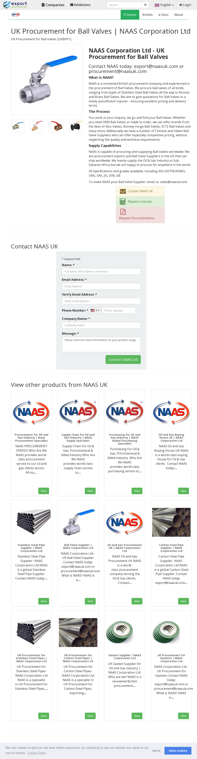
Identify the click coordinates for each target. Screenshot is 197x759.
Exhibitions (80, 5)
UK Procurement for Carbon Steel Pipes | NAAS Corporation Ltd (78, 658)
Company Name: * (76, 319)
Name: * (68, 265)
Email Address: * (74, 280)
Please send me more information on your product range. (101, 344)
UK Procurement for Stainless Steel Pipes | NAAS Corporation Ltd (31, 658)
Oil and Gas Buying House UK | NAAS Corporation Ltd (171, 437)
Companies (53, 5)
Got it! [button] (156, 750)
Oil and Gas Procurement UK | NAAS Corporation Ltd (124, 548)
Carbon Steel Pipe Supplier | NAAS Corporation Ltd (171, 548)
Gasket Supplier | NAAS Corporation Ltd (125, 656)
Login (185, 5)
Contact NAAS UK (123, 359)
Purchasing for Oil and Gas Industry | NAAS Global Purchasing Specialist (124, 439)
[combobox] (96, 310)
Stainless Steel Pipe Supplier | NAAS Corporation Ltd (31, 548)
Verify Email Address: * (79, 294)
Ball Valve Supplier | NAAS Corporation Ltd (78, 546)
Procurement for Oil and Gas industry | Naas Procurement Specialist (31, 437)
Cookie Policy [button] (37, 753)
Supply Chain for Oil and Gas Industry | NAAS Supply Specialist (78, 437)
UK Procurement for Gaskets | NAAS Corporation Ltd (171, 658)
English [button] (164, 5)
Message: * (70, 333)
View (44, 491)
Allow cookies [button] (178, 750)
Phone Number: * (75, 310)
